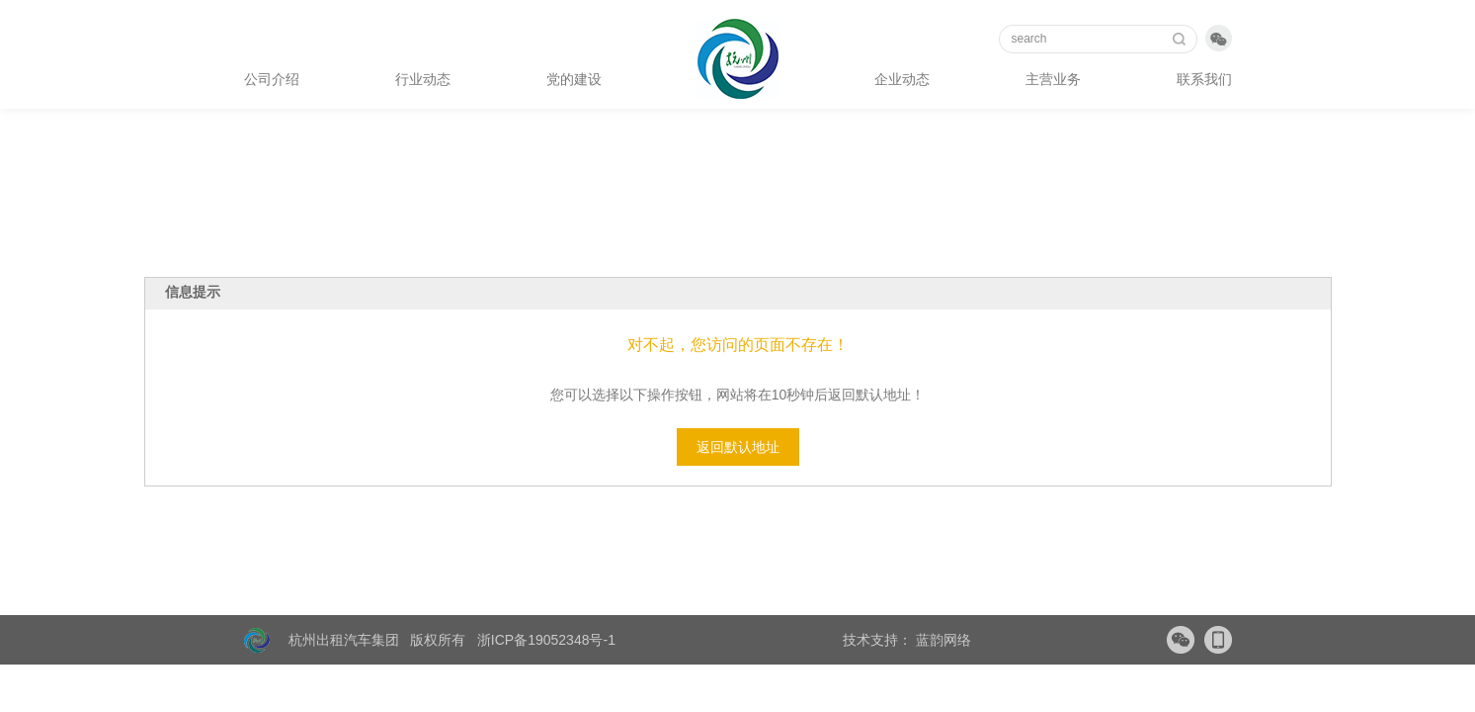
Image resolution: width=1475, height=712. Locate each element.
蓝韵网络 (941, 640)
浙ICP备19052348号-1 (546, 640)
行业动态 (423, 79)
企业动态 (902, 79)
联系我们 (1204, 79)
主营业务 (1053, 79)
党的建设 (574, 79)
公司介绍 (271, 79)
